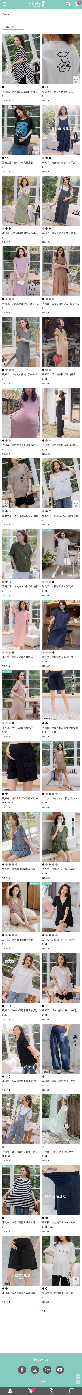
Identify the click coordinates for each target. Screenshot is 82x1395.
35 (43, 1311)
